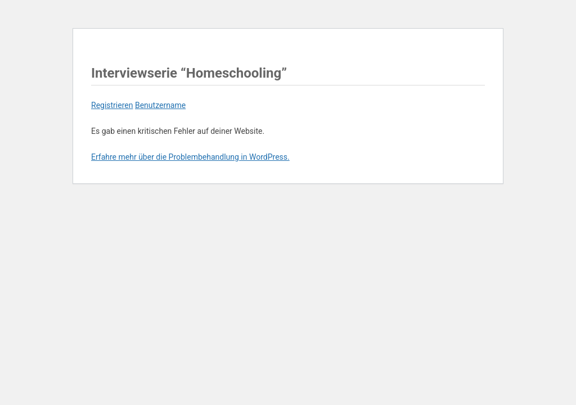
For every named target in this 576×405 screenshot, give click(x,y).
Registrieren (112, 105)
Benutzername (160, 105)
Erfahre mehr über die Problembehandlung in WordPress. (190, 156)
